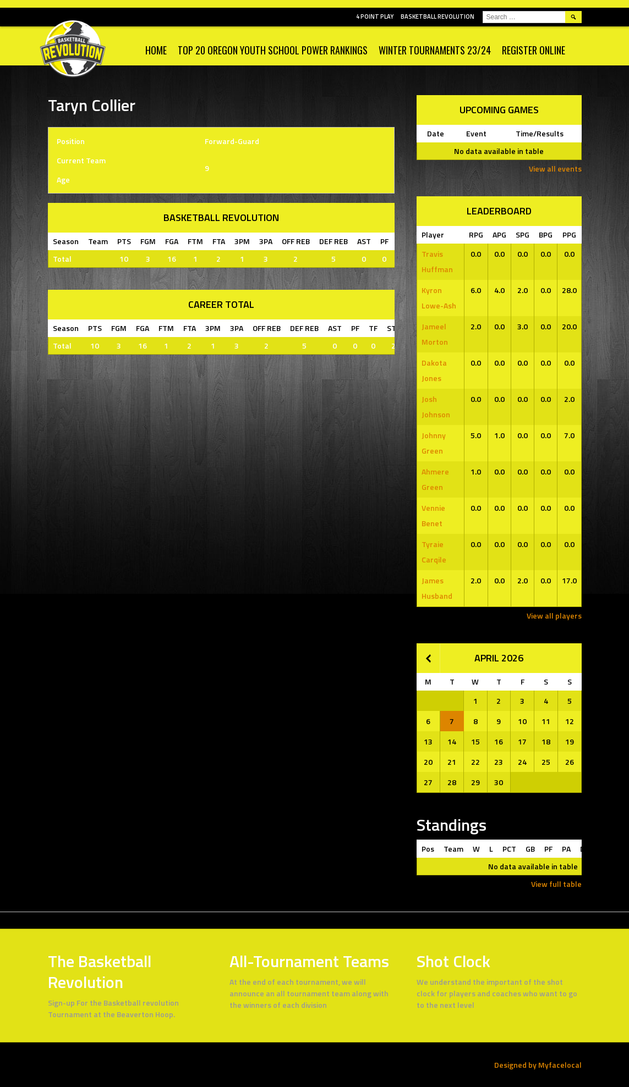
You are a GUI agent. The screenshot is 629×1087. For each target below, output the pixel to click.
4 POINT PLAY (374, 16)
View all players (554, 615)
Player (433, 234)
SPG (522, 234)
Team (453, 848)
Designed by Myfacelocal (538, 1065)
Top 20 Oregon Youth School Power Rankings (273, 50)
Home (156, 50)
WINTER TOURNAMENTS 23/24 (435, 50)
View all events (555, 168)
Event (476, 133)
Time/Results (540, 133)
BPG (546, 234)
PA (566, 848)
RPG (476, 234)
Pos (428, 848)
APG (499, 234)
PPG (569, 234)
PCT (509, 848)
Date (435, 133)
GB (530, 848)
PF (548, 848)
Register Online (533, 50)
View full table (556, 884)
